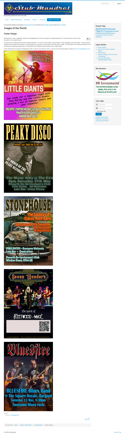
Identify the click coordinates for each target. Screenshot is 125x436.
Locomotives (99, 35)
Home (6, 19)
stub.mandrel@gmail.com (82, 49)
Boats (111, 35)
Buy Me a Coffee (61, 25)
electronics (106, 35)
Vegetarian (99, 37)
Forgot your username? (102, 119)
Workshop (27, 19)
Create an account (102, 117)
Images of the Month (54, 19)
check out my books (29, 25)
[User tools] (88, 38)
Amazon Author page (46, 25)
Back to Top (117, 432)
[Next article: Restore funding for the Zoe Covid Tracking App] (87, 419)
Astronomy (42, 19)
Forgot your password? (102, 120)
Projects (34, 19)
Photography (108, 31)
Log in (98, 114)
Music (113, 33)
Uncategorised (15, 415)
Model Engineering (16, 19)
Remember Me (101, 111)
